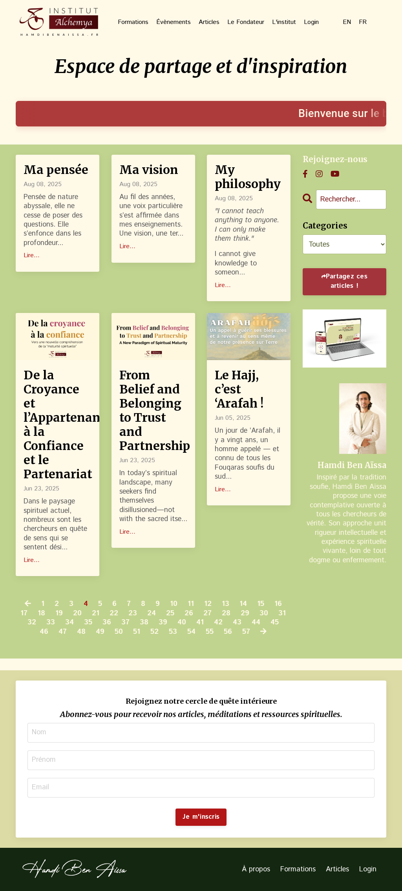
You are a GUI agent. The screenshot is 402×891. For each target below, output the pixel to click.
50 (119, 632)
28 (226, 613)
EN (347, 22)
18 (41, 613)
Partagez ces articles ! (346, 281)
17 (23, 613)
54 (191, 632)
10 (173, 604)
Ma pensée (56, 170)
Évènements (173, 22)
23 (132, 613)
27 (207, 613)
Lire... (32, 256)
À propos (256, 869)
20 (77, 613)
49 (100, 632)
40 (181, 622)
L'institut (284, 22)
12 (208, 604)
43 (237, 622)
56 (228, 632)
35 (88, 622)
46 (44, 632)
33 (50, 622)
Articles (209, 22)
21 (95, 613)
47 (62, 632)
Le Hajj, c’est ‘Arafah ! (239, 389)
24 (151, 613)
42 (218, 622)
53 (173, 632)
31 (282, 613)
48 (81, 632)
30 (263, 613)
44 (256, 622)
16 (278, 604)
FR (363, 22)
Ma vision (148, 170)
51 (136, 632)
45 (274, 622)
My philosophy (248, 177)
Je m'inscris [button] (201, 816)
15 (260, 604)
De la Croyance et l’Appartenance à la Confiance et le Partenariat (57, 424)
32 (31, 622)
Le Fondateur (245, 22)
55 (210, 632)
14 (243, 604)
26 (189, 613)
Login (311, 22)
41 (200, 622)
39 (163, 622)
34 (69, 622)
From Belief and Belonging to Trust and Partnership (153, 410)
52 (154, 632)
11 (191, 604)
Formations (133, 22)
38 (144, 622)
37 (125, 622)
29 (245, 613)
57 (246, 632)
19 (59, 613)
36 (106, 622)
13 (225, 604)
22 (114, 613)
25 (170, 613)
